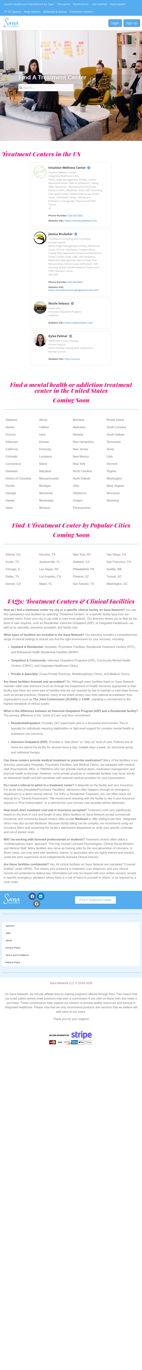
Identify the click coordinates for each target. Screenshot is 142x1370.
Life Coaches (99, 4)
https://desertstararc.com (79, 322)
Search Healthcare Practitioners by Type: (29, 4)
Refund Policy (13, 962)
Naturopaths (118, 4)
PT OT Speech (12, 11)
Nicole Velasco (61, 303)
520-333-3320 (75, 215)
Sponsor (10, 925)
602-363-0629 (75, 282)
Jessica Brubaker (62, 234)
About (9, 940)
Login (115, 23)
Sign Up (131, 23)
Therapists (63, 4)
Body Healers (32, 11)
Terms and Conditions (17, 955)
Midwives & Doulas (55, 11)
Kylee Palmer (60, 336)
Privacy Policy (13, 947)
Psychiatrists (81, 4)
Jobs (8, 933)
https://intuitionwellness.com (81, 220)
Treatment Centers (81, 11)
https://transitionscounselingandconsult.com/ (73, 290)
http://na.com (72, 358)
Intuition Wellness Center (69, 168)
